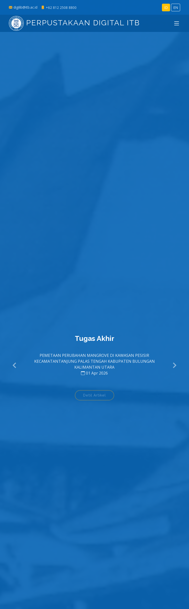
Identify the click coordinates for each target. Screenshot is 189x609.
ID (166, 7)
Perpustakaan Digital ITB (74, 22)
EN (175, 7)
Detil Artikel (94, 396)
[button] (15, 365)
